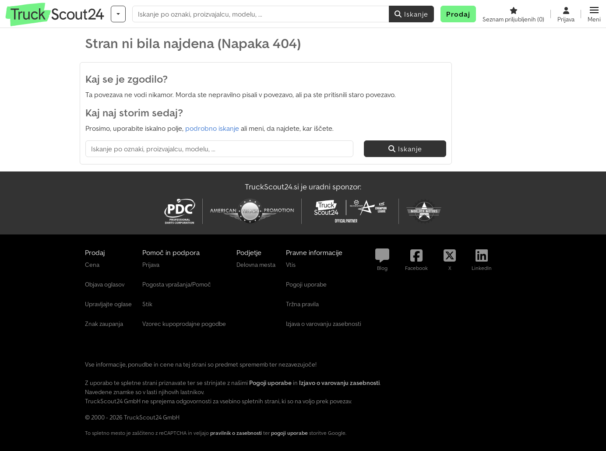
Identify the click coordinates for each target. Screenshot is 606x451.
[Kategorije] (118, 14)
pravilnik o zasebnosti (236, 433)
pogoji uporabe (289, 433)
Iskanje (411, 14)
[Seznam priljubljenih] (513, 14)
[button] (594, 14)
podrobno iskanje (212, 128)
